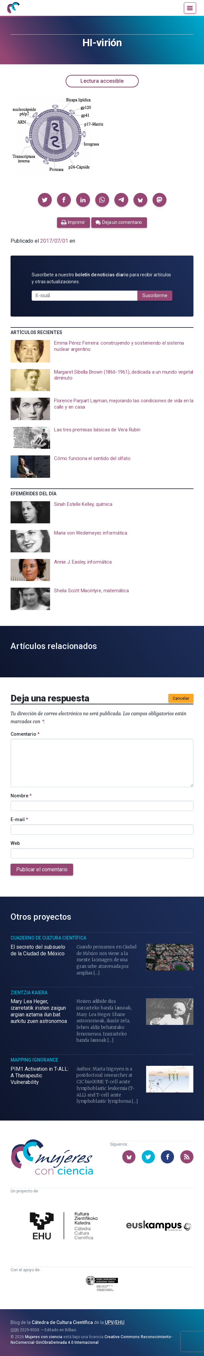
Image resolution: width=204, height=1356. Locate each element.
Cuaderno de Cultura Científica (48, 937)
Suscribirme (154, 295)
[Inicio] (13, 8)
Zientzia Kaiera (29, 992)
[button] (45, 200)
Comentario (25, 734)
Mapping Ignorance (34, 1060)
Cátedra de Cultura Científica (62, 1322)
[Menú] (190, 8)
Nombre (21, 795)
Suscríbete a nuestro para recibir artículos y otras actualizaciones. (101, 278)
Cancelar (181, 698)
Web (15, 843)
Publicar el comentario (42, 869)
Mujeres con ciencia (43, 1337)
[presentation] (102, 351)
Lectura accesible (102, 81)
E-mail (19, 819)
